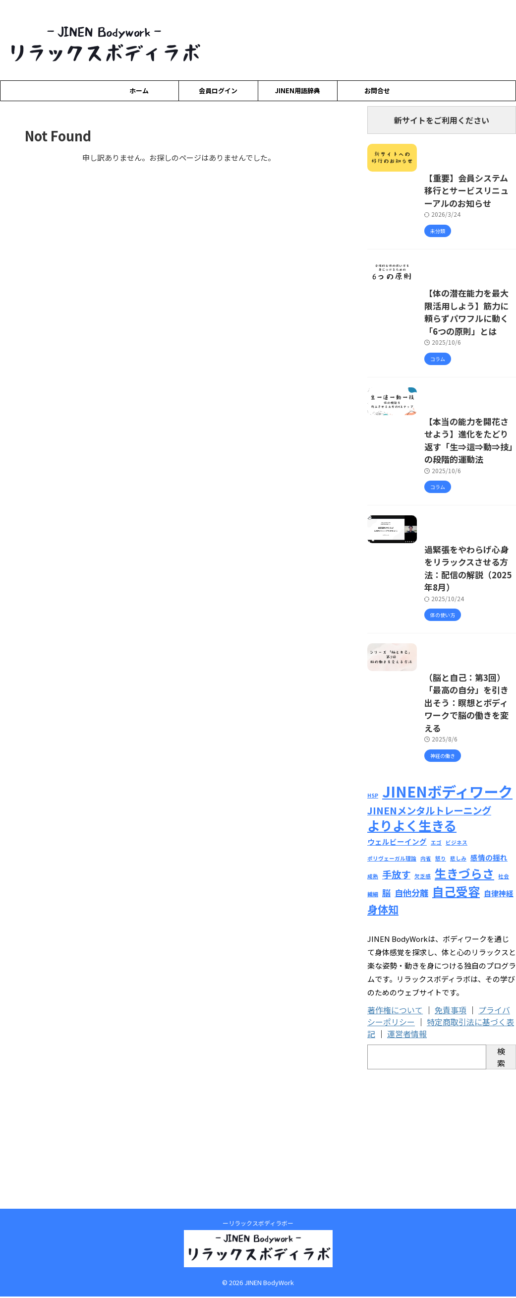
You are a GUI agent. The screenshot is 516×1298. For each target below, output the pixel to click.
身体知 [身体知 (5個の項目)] (383, 1035)
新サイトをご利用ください (441, 120)
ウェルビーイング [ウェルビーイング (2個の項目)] (397, 973)
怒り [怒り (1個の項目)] (440, 988)
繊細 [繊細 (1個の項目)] (372, 1021)
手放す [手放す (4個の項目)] (396, 1003)
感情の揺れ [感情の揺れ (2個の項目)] (489, 988)
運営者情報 (407, 1160)
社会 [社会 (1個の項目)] (503, 1005)
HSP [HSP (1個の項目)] (372, 929)
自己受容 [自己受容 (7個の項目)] (456, 1018)
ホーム (139, 90)
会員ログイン (218, 90)
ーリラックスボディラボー (258, 1224)
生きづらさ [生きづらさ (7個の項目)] (464, 1002)
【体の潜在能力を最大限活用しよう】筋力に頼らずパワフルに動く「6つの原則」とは (440, 393)
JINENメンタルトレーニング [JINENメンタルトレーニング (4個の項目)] (429, 943)
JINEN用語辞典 (297, 90)
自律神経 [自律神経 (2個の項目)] (499, 1020)
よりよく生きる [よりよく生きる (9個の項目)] (412, 957)
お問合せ (377, 90)
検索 (501, 1183)
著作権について (395, 1136)
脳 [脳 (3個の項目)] (386, 1020)
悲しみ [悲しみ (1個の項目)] (458, 988)
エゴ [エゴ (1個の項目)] (436, 974)
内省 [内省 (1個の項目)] (425, 988)
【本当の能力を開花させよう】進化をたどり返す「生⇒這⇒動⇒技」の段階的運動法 (440, 548)
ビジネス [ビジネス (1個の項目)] (456, 974)
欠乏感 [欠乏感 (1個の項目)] (422, 1005)
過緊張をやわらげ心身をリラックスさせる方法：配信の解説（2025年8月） (436, 703)
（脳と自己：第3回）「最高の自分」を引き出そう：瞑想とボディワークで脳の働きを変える (440, 858)
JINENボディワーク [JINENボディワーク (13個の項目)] (447, 925)
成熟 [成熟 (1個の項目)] (372, 1005)
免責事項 (450, 1136)
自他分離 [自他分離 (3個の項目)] (411, 1020)
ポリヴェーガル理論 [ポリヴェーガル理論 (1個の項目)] (391, 988)
